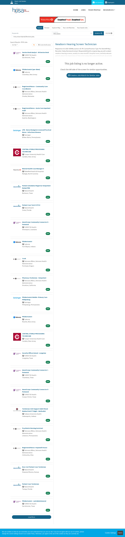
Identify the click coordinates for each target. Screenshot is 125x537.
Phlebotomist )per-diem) (31, 69)
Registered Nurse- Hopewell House (34, 448)
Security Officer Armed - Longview (34, 353)
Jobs (83, 10)
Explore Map (56, 28)
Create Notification (44, 45)
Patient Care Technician (30, 484)
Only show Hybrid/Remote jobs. (24, 37)
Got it (120, 533)
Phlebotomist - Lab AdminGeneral (34, 501)
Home (75, 10)
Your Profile (94, 10)
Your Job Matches (69, 28)
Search (39, 28)
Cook (24, 258)
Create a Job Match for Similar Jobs (84, 75)
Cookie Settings (110, 533)
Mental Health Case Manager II (33, 169)
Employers (109, 2)
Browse (46, 28)
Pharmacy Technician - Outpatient (34, 278)
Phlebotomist (27, 241)
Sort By (14, 45)
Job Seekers (98, 2)
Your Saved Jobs (82, 28)
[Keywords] (31, 33)
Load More (31, 517)
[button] (109, 33)
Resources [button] (108, 10)
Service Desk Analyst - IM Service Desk (35, 52)
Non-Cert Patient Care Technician (34, 467)
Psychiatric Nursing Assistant (32, 428)
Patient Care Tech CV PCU (31, 205)
